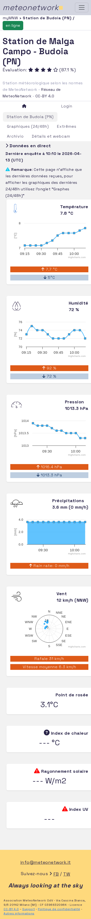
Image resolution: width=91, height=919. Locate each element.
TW (66, 874)
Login (66, 106)
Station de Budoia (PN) (30, 116)
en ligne (13, 25)
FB (56, 874)
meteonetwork (33, 7)
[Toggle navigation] (81, 7)
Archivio (15, 136)
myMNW (11, 17)
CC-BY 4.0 (44, 96)
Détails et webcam (51, 136)
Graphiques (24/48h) (28, 126)
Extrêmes (66, 126)
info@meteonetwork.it (45, 862)
